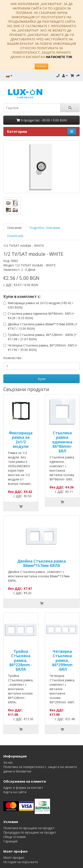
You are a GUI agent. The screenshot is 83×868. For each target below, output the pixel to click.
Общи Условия (14, 837)
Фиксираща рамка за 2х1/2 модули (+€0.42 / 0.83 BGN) (40, 305)
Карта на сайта (14, 792)
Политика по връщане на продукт (29, 828)
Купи (41, 379)
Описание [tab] (14, 228)
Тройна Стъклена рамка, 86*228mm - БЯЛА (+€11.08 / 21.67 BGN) (42, 337)
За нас (8, 762)
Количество (12, 358)
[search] (32, 107)
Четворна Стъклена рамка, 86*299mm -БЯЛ (62, 660)
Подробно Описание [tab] (44, 228)
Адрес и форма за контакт (23, 787)
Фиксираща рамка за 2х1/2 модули (21, 439)
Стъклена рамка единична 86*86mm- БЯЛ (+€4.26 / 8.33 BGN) (41, 315)
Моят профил (13, 857)
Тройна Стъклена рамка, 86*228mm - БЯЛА (20, 660)
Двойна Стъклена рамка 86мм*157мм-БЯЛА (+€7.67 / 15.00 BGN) (42, 326)
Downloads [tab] (15, 236)
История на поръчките (20, 862)
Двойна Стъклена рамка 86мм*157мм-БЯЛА (41, 563)
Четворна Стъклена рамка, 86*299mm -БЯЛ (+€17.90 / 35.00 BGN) (42, 347)
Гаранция (10, 841)
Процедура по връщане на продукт (29, 832)
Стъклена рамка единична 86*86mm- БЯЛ (62, 442)
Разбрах (41, 66)
